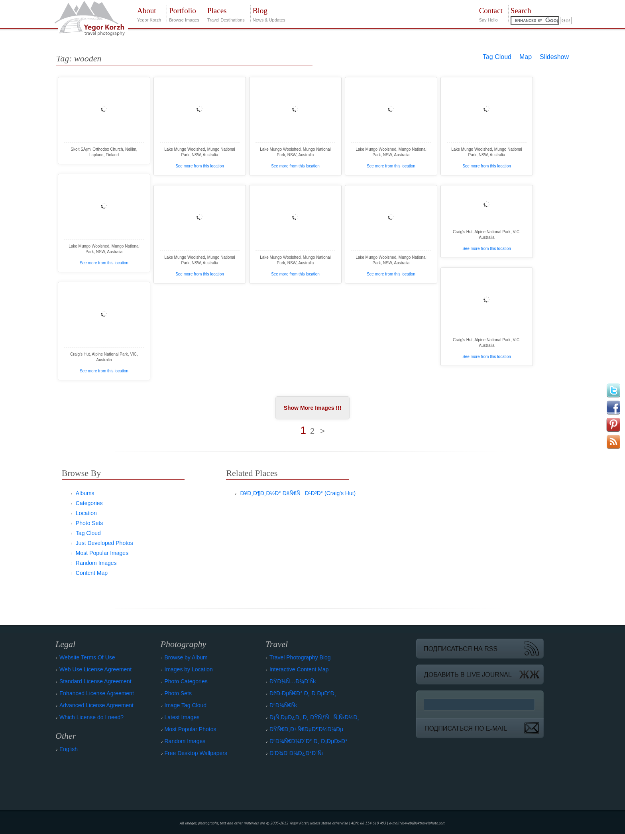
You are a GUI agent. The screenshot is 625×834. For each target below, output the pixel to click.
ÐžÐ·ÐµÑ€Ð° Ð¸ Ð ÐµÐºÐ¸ (302, 693)
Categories (89, 503)
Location (86, 513)
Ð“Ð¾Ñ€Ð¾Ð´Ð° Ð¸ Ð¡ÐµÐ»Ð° (308, 741)
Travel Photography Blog (300, 657)
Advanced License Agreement (96, 705)
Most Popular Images (102, 553)
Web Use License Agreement (95, 669)
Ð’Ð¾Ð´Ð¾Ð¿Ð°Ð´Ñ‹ (296, 753)
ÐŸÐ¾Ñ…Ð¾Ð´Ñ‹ (292, 681)
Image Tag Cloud (186, 705)
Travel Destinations (226, 13)
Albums (85, 493)
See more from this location (199, 166)
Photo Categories (186, 681)
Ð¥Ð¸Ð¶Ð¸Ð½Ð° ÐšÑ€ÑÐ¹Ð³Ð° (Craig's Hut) (298, 493)
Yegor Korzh (149, 13)
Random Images (96, 563)
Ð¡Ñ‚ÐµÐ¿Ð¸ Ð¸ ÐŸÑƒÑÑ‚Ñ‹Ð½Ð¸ (314, 717)
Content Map (92, 573)
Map (525, 56)
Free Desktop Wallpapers (196, 753)
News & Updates (269, 13)
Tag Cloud (497, 56)
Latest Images (182, 717)
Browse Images (184, 13)
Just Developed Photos (104, 543)
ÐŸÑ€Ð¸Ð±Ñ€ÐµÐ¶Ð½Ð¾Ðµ (306, 729)
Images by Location (189, 669)
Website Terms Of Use (87, 657)
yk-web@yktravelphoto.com (423, 823)
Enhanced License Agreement (96, 693)
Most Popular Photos (190, 729)
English (68, 749)
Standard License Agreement (95, 681)
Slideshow (554, 56)
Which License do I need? (91, 717)
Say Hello (491, 13)
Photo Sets (89, 523)
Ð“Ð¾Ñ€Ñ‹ (283, 705)
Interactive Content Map (299, 669)
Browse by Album (186, 657)
